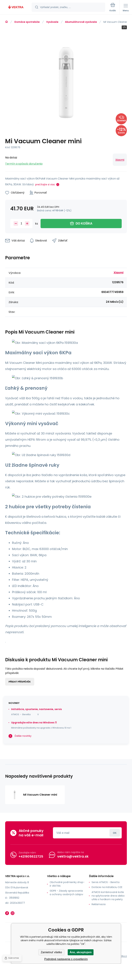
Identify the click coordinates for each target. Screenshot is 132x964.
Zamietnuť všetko (51, 952)
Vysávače (52, 22)
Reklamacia (99, 904)
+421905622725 (31, 856)
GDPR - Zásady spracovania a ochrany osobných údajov (66, 892)
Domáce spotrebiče (27, 22)
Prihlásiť (114, 833)
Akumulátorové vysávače (81, 22)
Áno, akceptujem (81, 952)
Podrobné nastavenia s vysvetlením (66, 959)
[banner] (16, 7)
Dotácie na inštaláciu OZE (107, 887)
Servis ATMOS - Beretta (105, 882)
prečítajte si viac (45, 184)
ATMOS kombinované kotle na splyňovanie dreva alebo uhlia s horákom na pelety (108, 895)
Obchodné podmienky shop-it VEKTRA (67, 884)
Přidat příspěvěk (20, 681)
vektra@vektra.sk (73, 856)
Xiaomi (119, 160)
